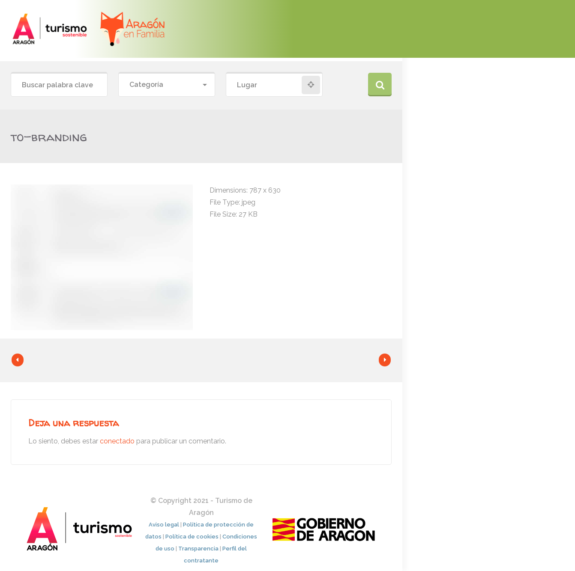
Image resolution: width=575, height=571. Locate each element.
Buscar (380, 84)
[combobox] (167, 85)
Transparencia (198, 548)
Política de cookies (192, 536)
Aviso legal (164, 524)
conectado (117, 441)
